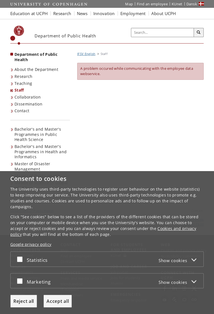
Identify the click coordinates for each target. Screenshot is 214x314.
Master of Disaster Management (32, 166)
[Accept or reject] (21, 259)
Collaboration (27, 97)
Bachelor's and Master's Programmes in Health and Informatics (40, 151)
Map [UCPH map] (129, 3)
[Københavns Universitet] (17, 35)
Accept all (58, 301)
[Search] (199, 32)
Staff (19, 90)
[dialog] (107, 242)
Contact (21, 110)
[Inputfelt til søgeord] (162, 32)
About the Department (36, 69)
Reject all (23, 301)
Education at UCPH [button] (29, 13)
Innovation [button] (104, 13)
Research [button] (62, 13)
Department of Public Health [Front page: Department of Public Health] (35, 57)
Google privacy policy (30, 244)
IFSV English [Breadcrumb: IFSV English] (86, 54)
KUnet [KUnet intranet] (177, 3)
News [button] (82, 13)
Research (23, 76)
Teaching (23, 83)
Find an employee (152, 3)
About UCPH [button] (163, 13)
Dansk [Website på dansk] (191, 3)
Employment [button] (133, 13)
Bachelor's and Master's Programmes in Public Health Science (37, 134)
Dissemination (28, 104)
